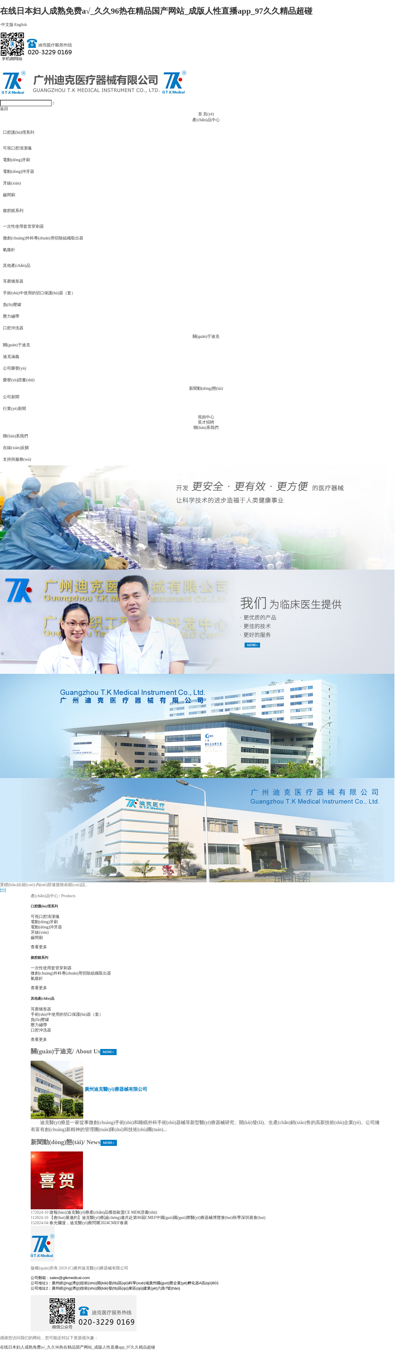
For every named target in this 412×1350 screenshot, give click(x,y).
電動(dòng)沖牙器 (18, 171)
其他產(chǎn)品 (16, 265)
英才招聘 (206, 422)
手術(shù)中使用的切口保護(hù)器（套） (39, 293)
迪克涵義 (11, 356)
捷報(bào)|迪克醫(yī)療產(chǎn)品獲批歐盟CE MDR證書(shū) (103, 1212)
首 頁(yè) (206, 114)
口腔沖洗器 (13, 328)
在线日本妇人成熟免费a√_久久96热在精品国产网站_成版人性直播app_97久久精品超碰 (156, 10)
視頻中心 (206, 417)
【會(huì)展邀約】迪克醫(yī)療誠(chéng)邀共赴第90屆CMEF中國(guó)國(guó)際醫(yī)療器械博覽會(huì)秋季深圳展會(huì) (157, 1217)
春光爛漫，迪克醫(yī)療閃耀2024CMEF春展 (88, 1223)
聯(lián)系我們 (206, 427)
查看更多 (39, 947)
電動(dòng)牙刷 (16, 160)
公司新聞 (11, 397)
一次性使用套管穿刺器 (23, 226)
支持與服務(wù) (17, 459)
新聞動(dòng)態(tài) (206, 388)
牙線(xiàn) (12, 183)
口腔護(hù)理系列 (18, 132)
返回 (4, 109)
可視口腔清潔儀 (17, 148)
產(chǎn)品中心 (206, 120)
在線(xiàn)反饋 (16, 448)
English (20, 24)
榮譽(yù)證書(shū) (18, 380)
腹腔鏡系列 (13, 210)
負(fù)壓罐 (12, 304)
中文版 (6, 24)
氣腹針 (9, 250)
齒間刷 (9, 195)
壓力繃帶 (11, 316)
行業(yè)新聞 (14, 408)
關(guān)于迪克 (206, 336)
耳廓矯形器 (13, 281)
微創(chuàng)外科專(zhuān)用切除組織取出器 (43, 238)
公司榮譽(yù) (14, 368)
